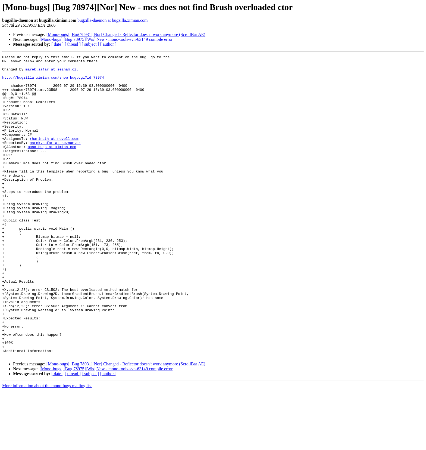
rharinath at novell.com (54, 155)
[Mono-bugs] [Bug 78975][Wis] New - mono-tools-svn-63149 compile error (106, 39)
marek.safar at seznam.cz (55, 160)
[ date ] (57, 44)
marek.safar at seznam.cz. (52, 72)
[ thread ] (73, 44)
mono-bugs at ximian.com (52, 165)
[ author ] (108, 44)
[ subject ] (90, 44)
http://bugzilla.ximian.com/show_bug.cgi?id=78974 (53, 82)
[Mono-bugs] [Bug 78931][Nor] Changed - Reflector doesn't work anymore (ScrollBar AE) (125, 34)
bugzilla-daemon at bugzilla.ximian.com (112, 20)
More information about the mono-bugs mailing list (47, 445)
